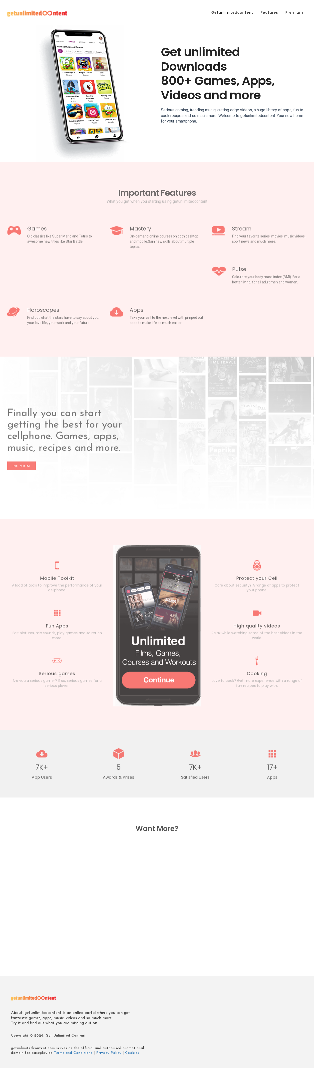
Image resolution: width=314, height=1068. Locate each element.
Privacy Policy (108, 1053)
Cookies (132, 1053)
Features (269, 12)
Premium (294, 12)
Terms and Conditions (73, 1053)
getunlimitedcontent (232, 12)
